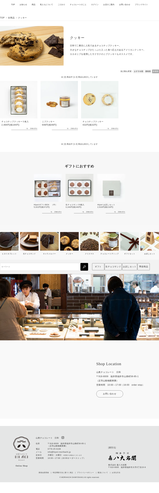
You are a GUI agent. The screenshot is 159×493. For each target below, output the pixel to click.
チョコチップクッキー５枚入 (15, 121)
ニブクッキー (48, 121)
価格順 (148, 71)
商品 (33, 4)
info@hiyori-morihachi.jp (59, 451)
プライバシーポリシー (85, 472)
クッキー (22, 18)
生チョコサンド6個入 (75, 204)
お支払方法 (116, 472)
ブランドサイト (141, 4)
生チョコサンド (113, 266)
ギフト (98, 266)
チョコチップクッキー (93, 121)
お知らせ (23, 4)
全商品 (11, 18)
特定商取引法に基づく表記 (63, 472)
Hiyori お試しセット (106, 204)
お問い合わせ (124, 4)
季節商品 (143, 266)
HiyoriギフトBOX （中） (45, 204)
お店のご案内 (108, 4)
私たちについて (46, 4)
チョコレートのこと (78, 4)
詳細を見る (31, 128)
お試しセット (129, 266)
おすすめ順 (138, 71)
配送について (103, 472)
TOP (13, 4)
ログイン (95, 4)
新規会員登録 (44, 472)
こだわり (61, 4)
